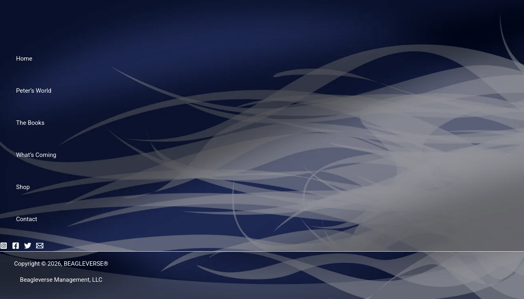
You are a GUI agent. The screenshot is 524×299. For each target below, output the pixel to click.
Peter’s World (33, 90)
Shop (23, 187)
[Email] (39, 247)
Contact (26, 219)
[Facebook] (15, 247)
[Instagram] (3, 247)
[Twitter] (27, 247)
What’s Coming (36, 155)
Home (24, 58)
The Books (30, 122)
